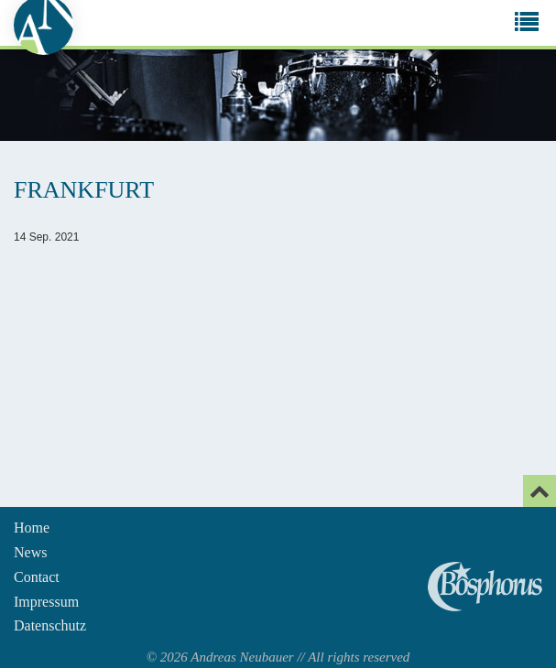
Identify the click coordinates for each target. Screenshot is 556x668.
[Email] (539, 491)
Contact (37, 577)
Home (31, 527)
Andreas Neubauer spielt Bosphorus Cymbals (485, 586)
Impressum (46, 601)
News (30, 552)
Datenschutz (50, 625)
